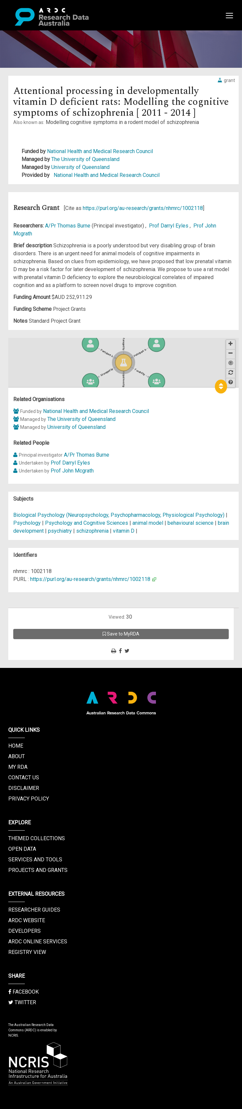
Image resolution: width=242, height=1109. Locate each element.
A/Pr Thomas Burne (68, 226)
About (16, 756)
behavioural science (191, 523)
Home (15, 746)
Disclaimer (23, 788)
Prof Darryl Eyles (169, 226)
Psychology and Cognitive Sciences (87, 523)
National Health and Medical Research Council (100, 151)
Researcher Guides (34, 910)
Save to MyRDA (121, 634)
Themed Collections (36, 838)
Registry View (27, 952)
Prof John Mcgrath (72, 471)
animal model (147, 523)
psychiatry (60, 531)
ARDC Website (26, 920)
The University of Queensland (85, 159)
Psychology (27, 523)
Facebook (23, 992)
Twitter (22, 1002)
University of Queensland (80, 167)
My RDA (17, 767)
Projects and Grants (38, 870)
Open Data (22, 849)
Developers (24, 931)
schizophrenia (92, 531)
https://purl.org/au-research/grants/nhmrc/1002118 (143, 208)
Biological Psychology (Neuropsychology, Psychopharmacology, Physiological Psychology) (119, 515)
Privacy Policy (28, 799)
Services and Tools (35, 859)
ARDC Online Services (37, 941)
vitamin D (123, 531)
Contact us (23, 777)
